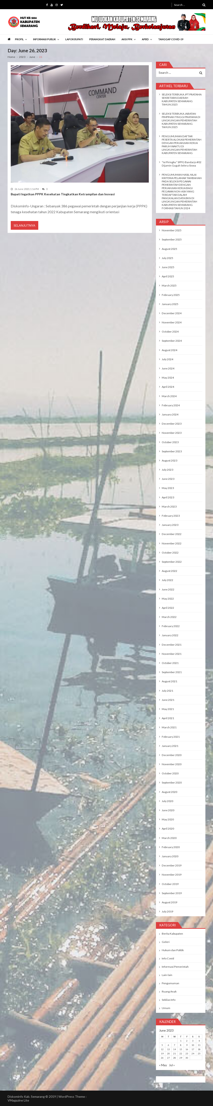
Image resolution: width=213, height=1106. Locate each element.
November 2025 (171, 230)
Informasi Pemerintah (175, 966)
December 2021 (171, 644)
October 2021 (170, 663)
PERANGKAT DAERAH (102, 39)
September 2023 (172, 451)
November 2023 (171, 432)
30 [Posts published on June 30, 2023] (186, 1057)
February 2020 (171, 847)
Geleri (166, 942)
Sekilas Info (168, 999)
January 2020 (170, 856)
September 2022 (172, 561)
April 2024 (168, 386)
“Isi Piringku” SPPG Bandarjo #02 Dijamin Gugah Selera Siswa (181, 163)
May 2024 (168, 377)
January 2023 (170, 525)
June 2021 (168, 700)
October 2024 (170, 331)
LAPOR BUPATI (74, 39)
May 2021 (168, 709)
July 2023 (167, 469)
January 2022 (170, 635)
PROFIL (19, 39)
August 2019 (169, 902)
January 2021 (170, 746)
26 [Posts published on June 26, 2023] (162, 1057)
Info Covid (168, 958)
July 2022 (167, 580)
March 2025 (169, 285)
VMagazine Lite (18, 1100)
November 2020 (171, 764)
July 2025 (167, 258)
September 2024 (172, 340)
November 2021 (171, 653)
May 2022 (168, 598)
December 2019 (171, 865)
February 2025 (171, 295)
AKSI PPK (126, 39)
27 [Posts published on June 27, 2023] (168, 1057)
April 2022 (168, 607)
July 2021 (167, 690)
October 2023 (170, 442)
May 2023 (168, 488)
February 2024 (171, 405)
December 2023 (171, 423)
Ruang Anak (169, 991)
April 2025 (168, 276)
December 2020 (171, 755)
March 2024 (169, 396)
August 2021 (169, 681)
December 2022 (171, 534)
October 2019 (170, 884)
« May (163, 1065)
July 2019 (167, 911)
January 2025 (170, 304)
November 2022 (171, 543)
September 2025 (172, 239)
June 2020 (168, 810)
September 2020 (172, 782)
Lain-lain (167, 975)
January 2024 (170, 414)
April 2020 (168, 828)
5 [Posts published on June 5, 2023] (162, 1045)
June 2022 (168, 589)
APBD (145, 39)
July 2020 (167, 801)
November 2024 (171, 322)
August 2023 (169, 460)
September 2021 (172, 672)
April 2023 (168, 497)
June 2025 (168, 267)
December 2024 (171, 313)
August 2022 (169, 571)
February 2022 (171, 626)
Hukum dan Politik (173, 950)
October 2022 (170, 552)
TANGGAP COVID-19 (170, 39)
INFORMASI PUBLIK (44, 39)
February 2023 (171, 515)
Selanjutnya (24, 225)
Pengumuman (170, 983)
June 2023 (168, 478)
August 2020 (169, 792)
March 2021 (169, 727)
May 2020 (168, 819)
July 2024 (167, 359)
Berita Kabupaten (172, 933)
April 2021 (168, 718)
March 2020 (169, 838)
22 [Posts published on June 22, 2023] (180, 1053)
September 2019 (172, 893)
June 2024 (168, 368)
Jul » (172, 1065)
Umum (166, 1008)
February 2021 (171, 736)
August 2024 (169, 350)
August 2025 (169, 249)
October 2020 (170, 773)
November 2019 (171, 874)
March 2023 (169, 506)
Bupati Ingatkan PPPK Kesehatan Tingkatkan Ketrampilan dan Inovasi (63, 194)
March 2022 (169, 617)
